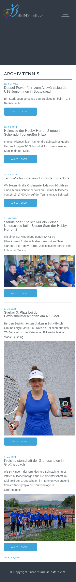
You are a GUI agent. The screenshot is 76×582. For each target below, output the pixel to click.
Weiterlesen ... (20, 111)
